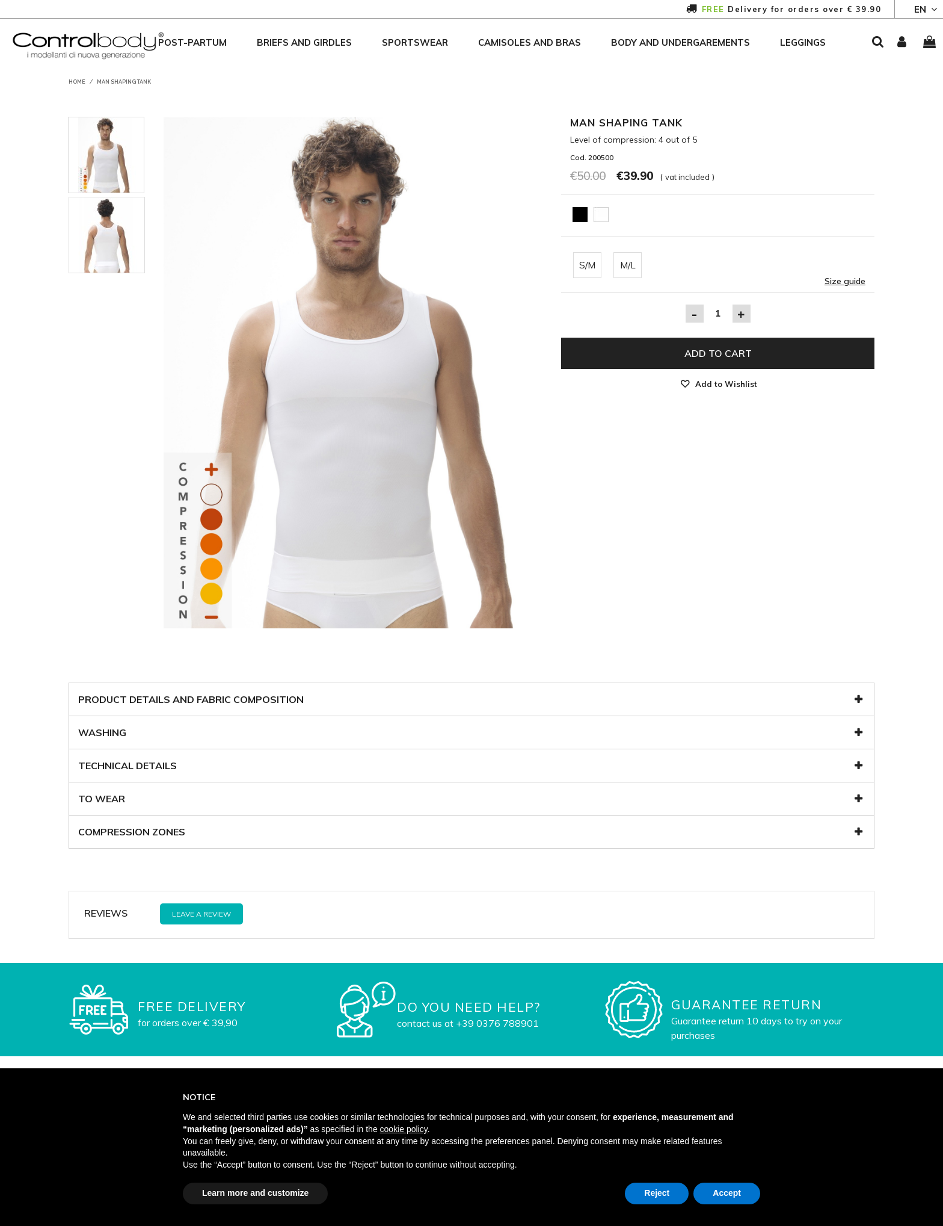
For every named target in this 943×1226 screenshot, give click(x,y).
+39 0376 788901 (497, 1023)
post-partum (192, 42)
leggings (803, 42)
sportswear (415, 42)
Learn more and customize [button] (255, 1193)
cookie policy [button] (404, 1129)
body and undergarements (680, 42)
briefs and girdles (304, 42)
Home (77, 82)
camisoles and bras (529, 42)
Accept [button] (727, 1193)
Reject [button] (656, 1193)
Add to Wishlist (726, 384)
